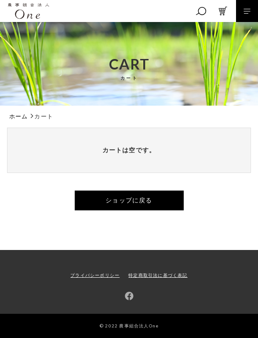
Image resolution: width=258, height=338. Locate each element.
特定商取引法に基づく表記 (157, 275)
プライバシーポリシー (95, 275)
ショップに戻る (128, 200)
